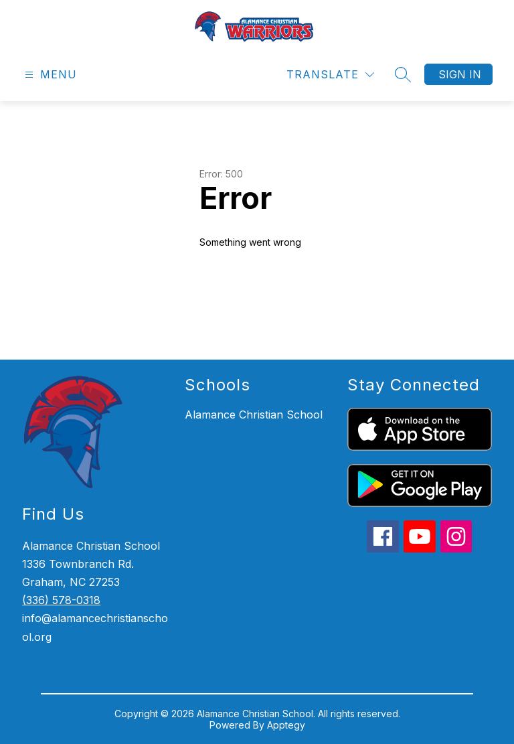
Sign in (459, 74)
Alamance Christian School (254, 414)
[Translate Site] (330, 74)
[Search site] (403, 74)
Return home (237, 287)
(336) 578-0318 (61, 600)
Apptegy (286, 725)
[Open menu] (49, 74)
